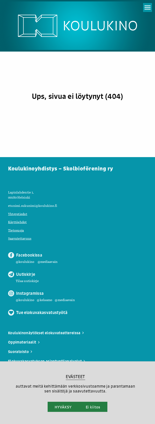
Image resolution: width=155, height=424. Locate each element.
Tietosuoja (16, 230)
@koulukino (25, 261)
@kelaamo (44, 299)
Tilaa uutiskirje (27, 280)
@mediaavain (48, 261)
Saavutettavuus (19, 238)
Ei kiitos (93, 407)
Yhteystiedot (17, 213)
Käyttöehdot (17, 222)
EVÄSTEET (75, 376)
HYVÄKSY (63, 407)
